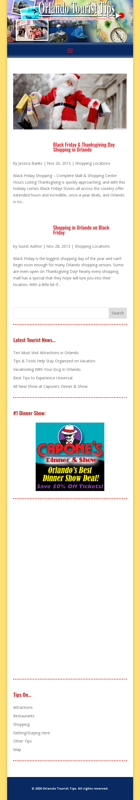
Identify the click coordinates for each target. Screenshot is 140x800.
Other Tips (22, 741)
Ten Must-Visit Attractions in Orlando (46, 352)
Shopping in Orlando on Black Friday (81, 230)
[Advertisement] (54, 589)
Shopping (21, 724)
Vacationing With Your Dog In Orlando (47, 369)
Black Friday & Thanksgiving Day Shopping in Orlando (83, 147)
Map (17, 749)
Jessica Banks (30, 163)
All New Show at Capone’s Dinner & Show (50, 386)
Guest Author (30, 246)
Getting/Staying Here (31, 732)
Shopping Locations (92, 163)
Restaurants (24, 715)
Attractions (23, 707)
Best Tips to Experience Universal (42, 377)
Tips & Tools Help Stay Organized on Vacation (54, 360)
